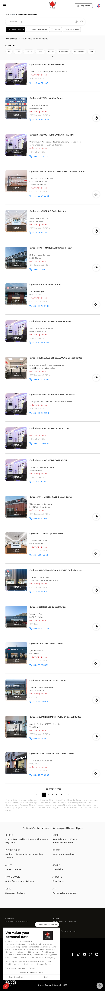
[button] (5, 986)
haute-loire (63, 52)
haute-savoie (79, 52)
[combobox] (45, 21)
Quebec (18, 921)
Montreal (9, 921)
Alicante (56, 921)
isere (91, 52)
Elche (63, 921)
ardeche (29, 52)
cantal (40, 52)
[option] (37, 30)
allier (18, 52)
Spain (55, 919)
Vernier (73, 931)
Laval (25, 921)
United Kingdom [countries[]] (14, 29)
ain (9, 52)
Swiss (55, 929)
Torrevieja (72, 921)
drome (51, 52)
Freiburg (64, 931)
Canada (9, 919)
